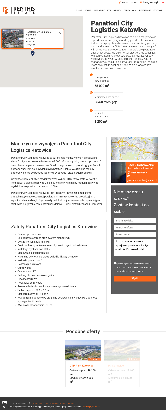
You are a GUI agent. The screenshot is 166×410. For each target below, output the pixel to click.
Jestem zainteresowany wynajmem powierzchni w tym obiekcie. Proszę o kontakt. (135, 247)
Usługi (88, 10)
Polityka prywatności (91, 407)
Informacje (145, 10)
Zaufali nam (130, 10)
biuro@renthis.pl (149, 2)
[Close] (60, 33)
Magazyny (99, 10)
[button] (42, 59)
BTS (109, 10)
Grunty (117, 10)
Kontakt (158, 10)
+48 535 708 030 (128, 2)
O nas (79, 10)
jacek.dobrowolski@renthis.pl (142, 180)
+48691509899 (139, 173)
